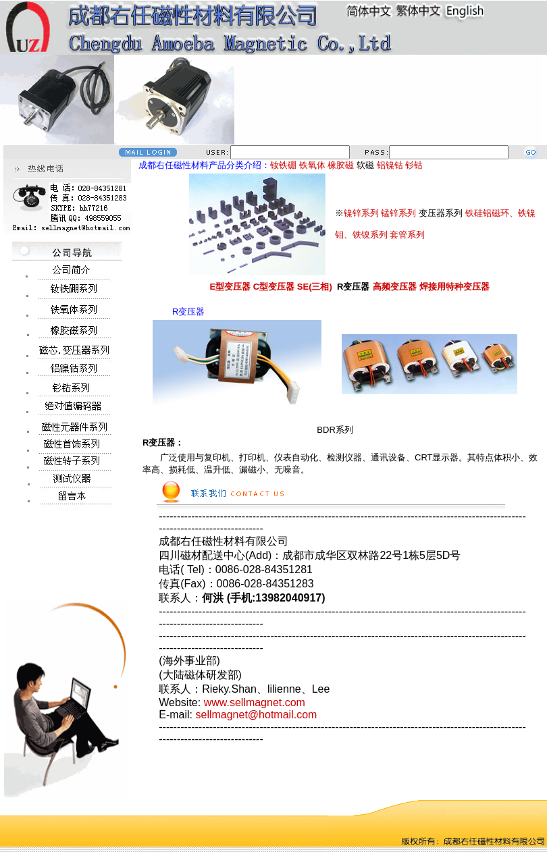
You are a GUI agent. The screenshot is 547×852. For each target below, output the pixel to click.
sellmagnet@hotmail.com (256, 714)
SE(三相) (314, 287)
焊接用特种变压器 (454, 287)
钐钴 (414, 165)
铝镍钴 (390, 165)
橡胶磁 (341, 165)
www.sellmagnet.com (254, 702)
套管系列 (407, 235)
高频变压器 (395, 287)
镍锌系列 (361, 213)
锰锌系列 (398, 213)
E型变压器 (230, 287)
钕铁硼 (283, 165)
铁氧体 (312, 165)
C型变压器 (273, 287)
